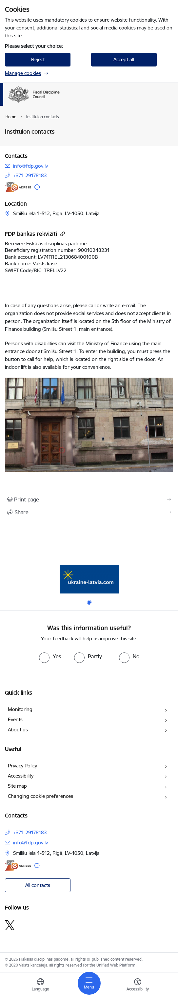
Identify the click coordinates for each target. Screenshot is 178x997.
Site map (17, 786)
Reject (38, 59)
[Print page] (89, 499)
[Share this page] (89, 512)
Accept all (123, 59)
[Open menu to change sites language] (40, 985)
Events (15, 719)
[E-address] (18, 187)
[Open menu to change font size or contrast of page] (137, 985)
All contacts (37, 885)
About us (18, 729)
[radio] (50, 656)
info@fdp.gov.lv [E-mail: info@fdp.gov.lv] (30, 166)
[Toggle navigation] (89, 983)
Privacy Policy (22, 765)
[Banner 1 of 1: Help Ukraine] (89, 579)
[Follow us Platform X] (10, 925)
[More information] (37, 187)
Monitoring (20, 709)
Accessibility (20, 776)
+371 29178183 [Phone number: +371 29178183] (30, 175)
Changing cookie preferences (40, 796)
